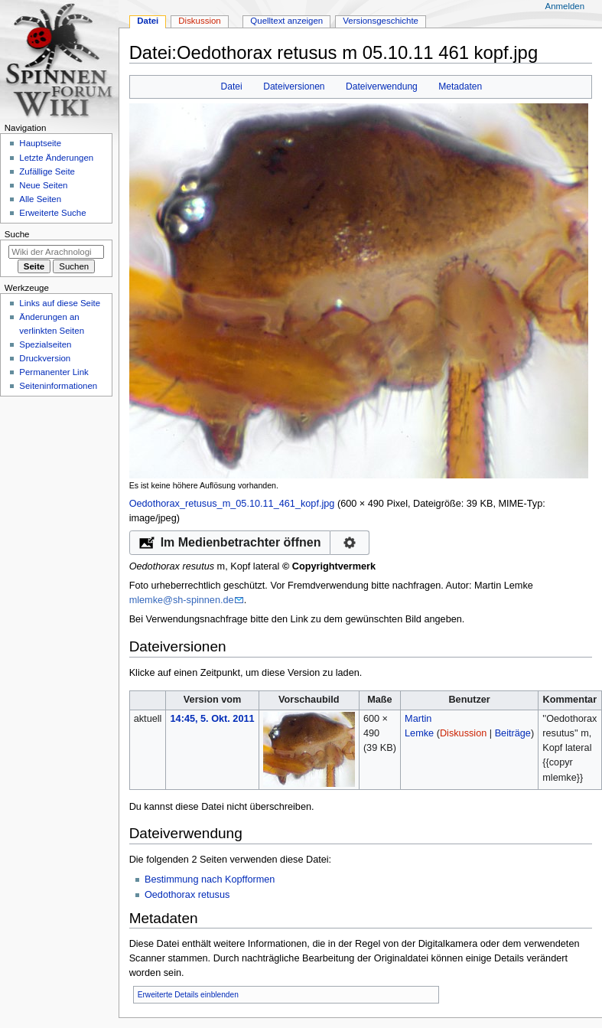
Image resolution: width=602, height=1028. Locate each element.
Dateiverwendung (382, 86)
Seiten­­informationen (58, 385)
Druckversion (44, 358)
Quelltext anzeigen (286, 20)
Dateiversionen (293, 86)
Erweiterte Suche (52, 212)
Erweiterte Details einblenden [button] (188, 994)
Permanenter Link (53, 372)
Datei (231, 86)
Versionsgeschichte (380, 20)
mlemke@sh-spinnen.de (181, 600)
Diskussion (463, 733)
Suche (17, 234)
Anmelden (565, 6)
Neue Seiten (43, 185)
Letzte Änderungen (56, 157)
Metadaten (460, 86)
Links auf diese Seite (59, 303)
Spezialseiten (45, 344)
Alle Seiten (40, 199)
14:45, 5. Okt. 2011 (213, 718)
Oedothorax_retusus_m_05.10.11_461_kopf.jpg (232, 503)
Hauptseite (40, 143)
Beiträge (513, 733)
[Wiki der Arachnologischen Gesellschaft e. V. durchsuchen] (56, 252)
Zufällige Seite (47, 171)
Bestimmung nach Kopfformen (210, 879)
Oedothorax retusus (187, 894)
